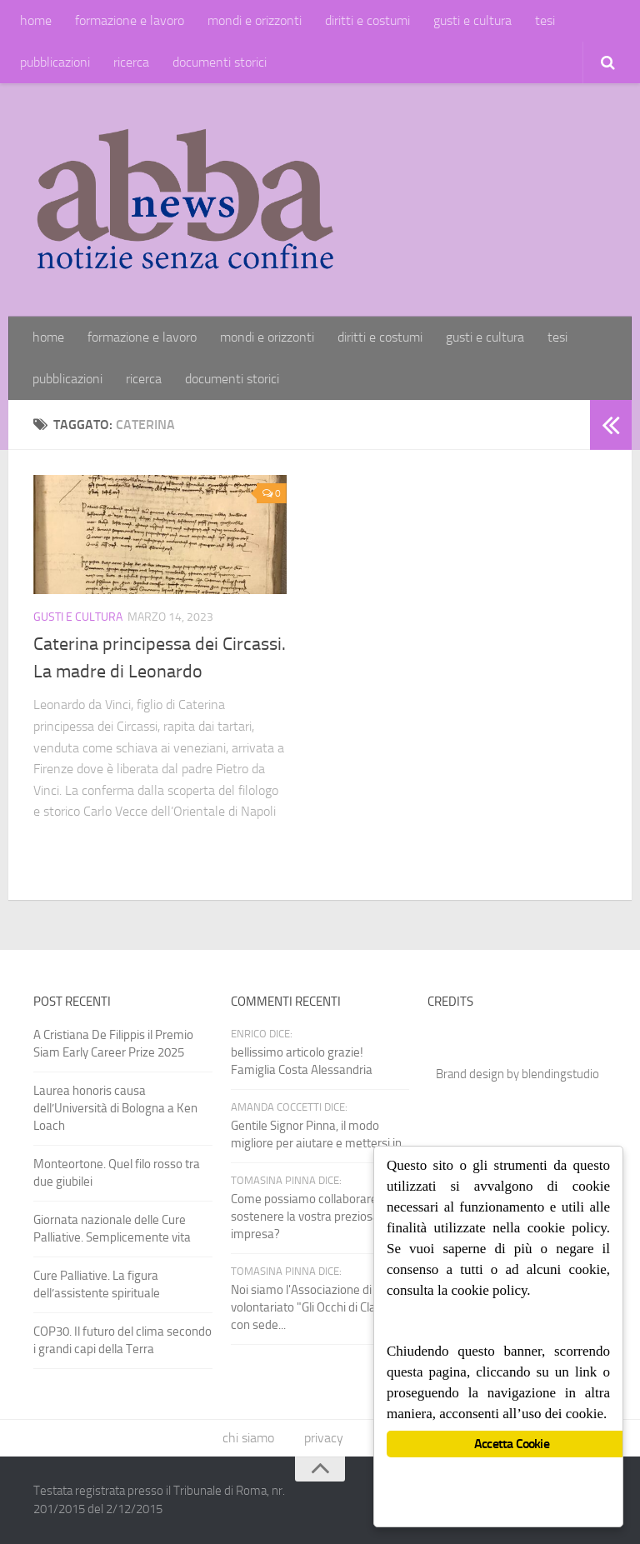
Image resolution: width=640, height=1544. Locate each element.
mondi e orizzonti (255, 20)
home (36, 20)
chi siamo (248, 1438)
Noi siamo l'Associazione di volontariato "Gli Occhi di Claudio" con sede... (317, 1307)
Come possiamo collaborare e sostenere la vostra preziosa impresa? (309, 1217)
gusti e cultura (472, 20)
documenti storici (219, 62)
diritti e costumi (367, 20)
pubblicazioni (55, 62)
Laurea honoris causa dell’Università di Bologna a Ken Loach (115, 1108)
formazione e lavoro (129, 20)
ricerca (131, 62)
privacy (323, 1438)
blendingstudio (560, 1074)
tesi (545, 20)
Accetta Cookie (511, 1444)
